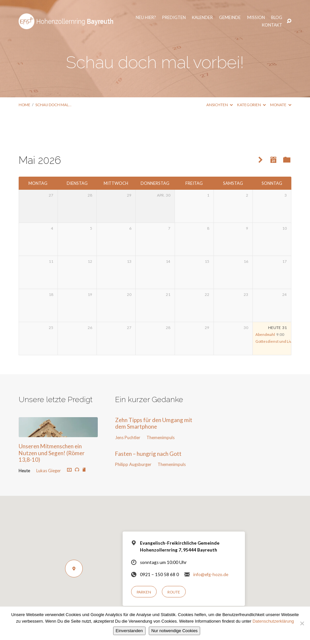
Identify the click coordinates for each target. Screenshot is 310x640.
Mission (229, 18)
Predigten (147, 18)
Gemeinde (203, 18)
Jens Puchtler (127, 437)
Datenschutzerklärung (273, 621)
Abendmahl (265, 334)
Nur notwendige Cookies (174, 630)
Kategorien (251, 105)
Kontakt (271, 18)
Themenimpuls (160, 437)
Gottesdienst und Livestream (280, 341)
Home (24, 105)
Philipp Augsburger (133, 464)
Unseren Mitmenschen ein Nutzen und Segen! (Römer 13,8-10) (52, 453)
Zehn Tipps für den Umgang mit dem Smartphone (153, 423)
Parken (144, 592)
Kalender (175, 18)
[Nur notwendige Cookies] (302, 623)
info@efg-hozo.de (210, 574)
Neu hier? (119, 18)
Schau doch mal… (53, 105)
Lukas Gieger (48, 470)
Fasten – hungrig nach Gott (148, 453)
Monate (280, 105)
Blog (249, 18)
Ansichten (219, 105)
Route (173, 592)
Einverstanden (129, 630)
